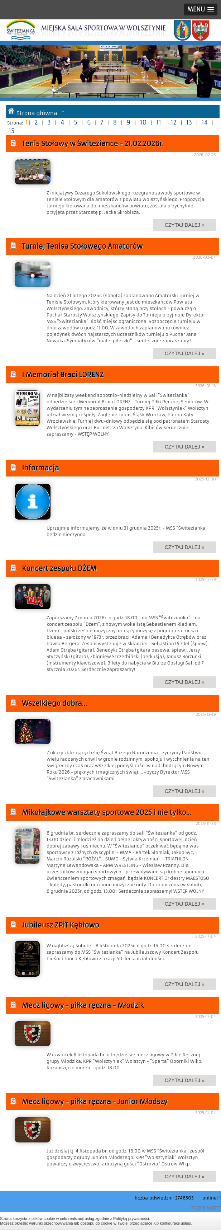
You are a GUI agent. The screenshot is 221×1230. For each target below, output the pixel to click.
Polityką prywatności (131, 1218)
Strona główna (36, 113)
